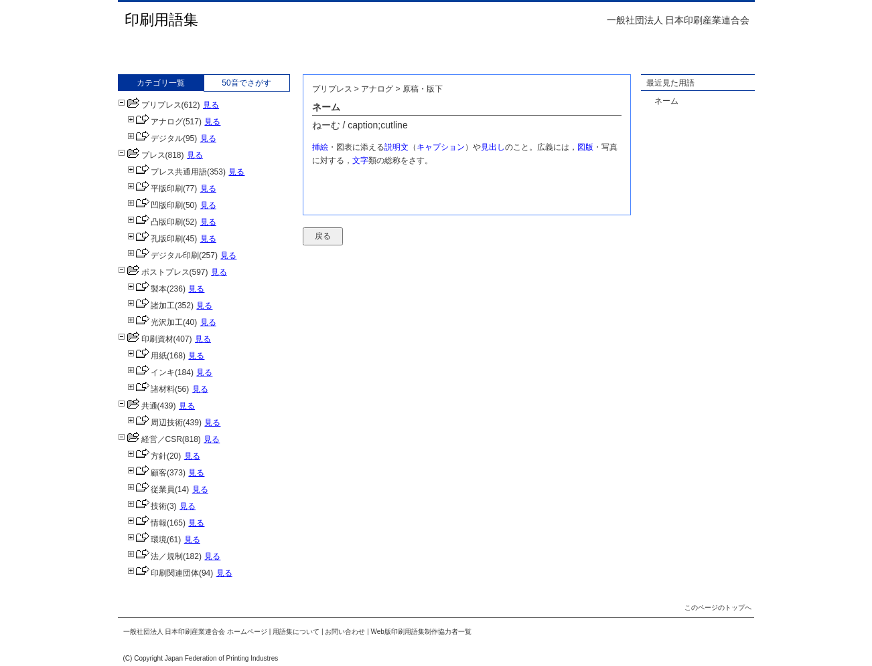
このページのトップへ (717, 607)
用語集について (296, 631)
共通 (137, 406)
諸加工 (151, 305)
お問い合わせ (345, 631)
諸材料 (151, 389)
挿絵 (320, 147)
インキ (151, 372)
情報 (147, 523)
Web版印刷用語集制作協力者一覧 (421, 631)
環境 (147, 539)
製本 (147, 289)
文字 (360, 160)
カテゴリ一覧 (161, 83)
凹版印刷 (155, 205)
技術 (147, 506)
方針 (147, 456)
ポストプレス (154, 272)
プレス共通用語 (167, 172)
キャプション (441, 147)
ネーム (666, 101)
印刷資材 (145, 339)
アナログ (155, 121)
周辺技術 (155, 422)
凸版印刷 (155, 222)
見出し (493, 147)
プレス (141, 155)
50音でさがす (246, 83)
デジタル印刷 (163, 255)
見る (211, 105)
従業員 (151, 489)
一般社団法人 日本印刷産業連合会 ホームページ (195, 631)
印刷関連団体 (163, 573)
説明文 (396, 147)
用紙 (147, 355)
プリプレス (149, 105)
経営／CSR (150, 439)
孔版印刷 (155, 238)
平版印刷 (155, 188)
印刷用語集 (161, 19)
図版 (585, 147)
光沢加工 (155, 322)
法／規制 (155, 556)
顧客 (147, 472)
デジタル (155, 138)
